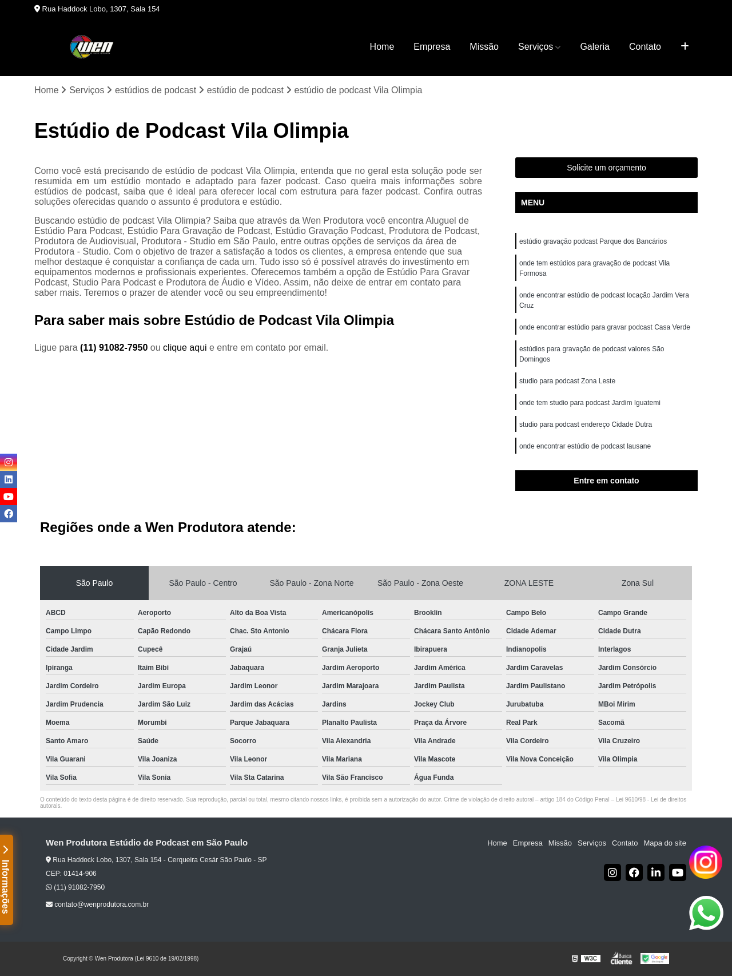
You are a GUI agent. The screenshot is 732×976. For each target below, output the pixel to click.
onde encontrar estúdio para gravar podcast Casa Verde (604, 327)
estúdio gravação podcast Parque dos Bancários (593, 241)
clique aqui (185, 347)
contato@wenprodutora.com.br (97, 904)
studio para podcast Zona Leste (567, 381)
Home (382, 46)
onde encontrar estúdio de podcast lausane (585, 446)
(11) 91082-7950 (115, 347)
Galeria (595, 46)
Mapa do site (664, 843)
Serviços (535, 46)
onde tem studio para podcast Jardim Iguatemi (590, 403)
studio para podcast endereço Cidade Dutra (585, 424)
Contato (645, 46)
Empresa (431, 46)
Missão (484, 46)
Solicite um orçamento (606, 167)
